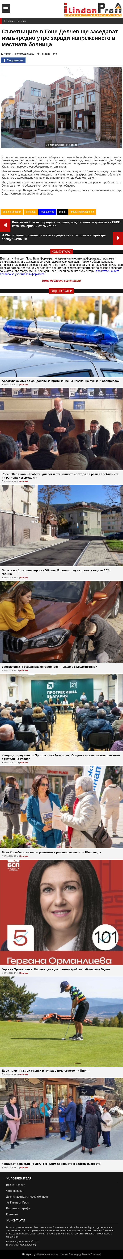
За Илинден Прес (17, 1202)
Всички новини (15, 1184)
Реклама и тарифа (18, 1208)
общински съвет (12, 211)
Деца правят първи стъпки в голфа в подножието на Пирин (45, 1070)
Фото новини (14, 1190)
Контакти (12, 1214)
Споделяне (13, 60)
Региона (21, 21)
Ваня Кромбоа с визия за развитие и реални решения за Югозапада (51, 852)
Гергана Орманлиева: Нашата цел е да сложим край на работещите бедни (56, 969)
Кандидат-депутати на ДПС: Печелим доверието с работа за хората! (51, 1163)
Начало (8, 21)
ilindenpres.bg (28, 1254)
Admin (6, 53)
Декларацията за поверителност (27, 1196)
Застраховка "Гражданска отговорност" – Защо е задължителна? (49, 666)
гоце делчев (47, 211)
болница (30, 211)
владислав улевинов (82, 211)
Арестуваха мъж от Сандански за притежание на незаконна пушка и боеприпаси (61, 381)
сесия (62, 211)
